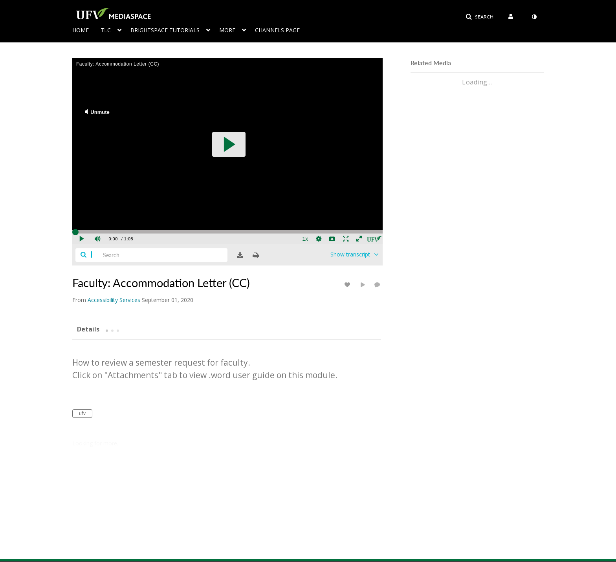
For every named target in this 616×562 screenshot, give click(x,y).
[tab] (88, 328)
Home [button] (80, 30)
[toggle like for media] (348, 284)
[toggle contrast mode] (534, 17)
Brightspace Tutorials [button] (165, 30)
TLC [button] (106, 30)
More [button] (227, 30)
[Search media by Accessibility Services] (114, 300)
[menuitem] (86, 29)
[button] (479, 17)
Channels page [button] (277, 30)
